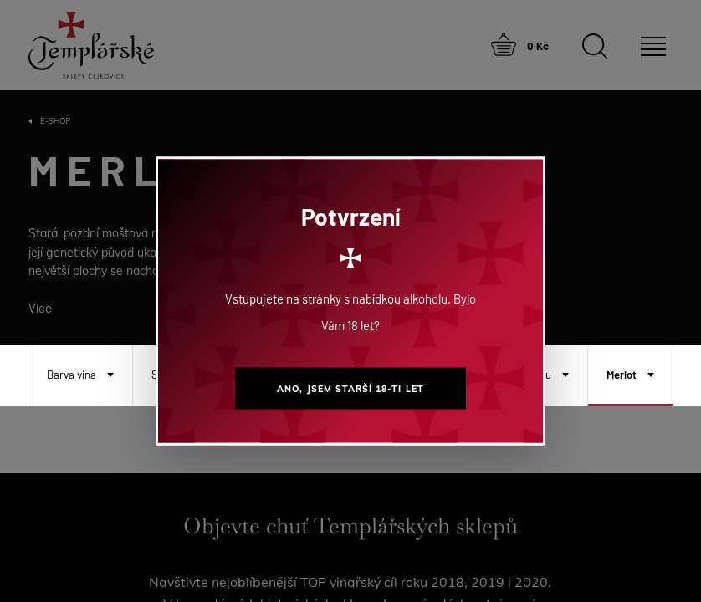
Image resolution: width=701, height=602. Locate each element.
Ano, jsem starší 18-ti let (350, 389)
